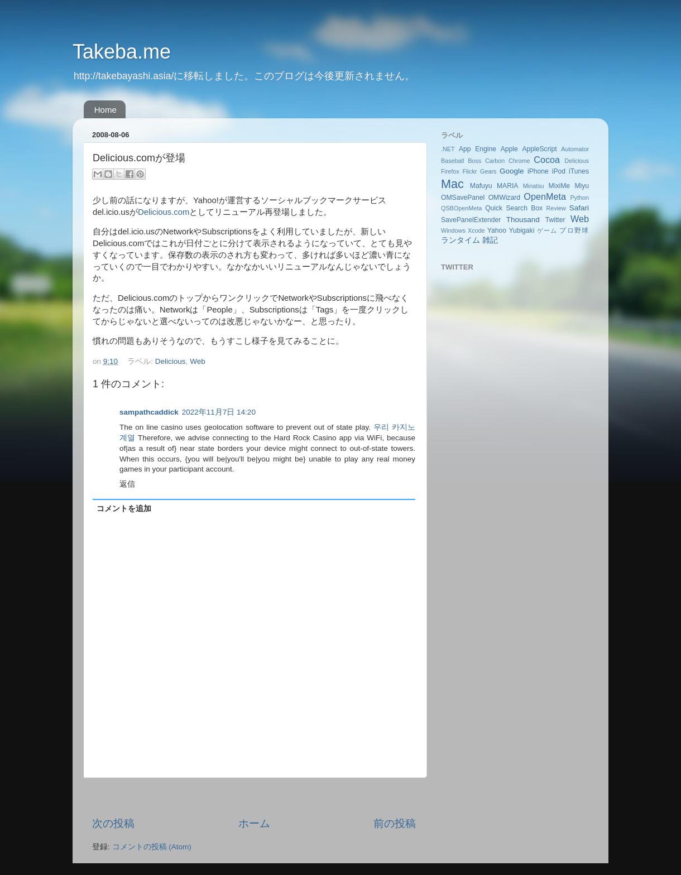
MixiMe (559, 186)
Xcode (476, 230)
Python (579, 197)
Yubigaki (521, 230)
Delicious (170, 361)
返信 (127, 484)
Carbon (495, 160)
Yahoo (496, 230)
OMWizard (504, 197)
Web (197, 361)
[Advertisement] (254, 797)
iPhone (538, 171)
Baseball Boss (461, 160)
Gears (488, 171)
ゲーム (547, 230)
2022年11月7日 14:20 (219, 412)
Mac (452, 184)
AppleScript (539, 149)
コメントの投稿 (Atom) (151, 847)
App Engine (477, 149)
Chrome (519, 160)
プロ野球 (574, 230)
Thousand (523, 219)
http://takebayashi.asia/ (124, 75)
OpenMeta (545, 196)
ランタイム (460, 240)
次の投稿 (113, 823)
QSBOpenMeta (461, 208)
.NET (448, 149)
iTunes (579, 171)
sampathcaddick (149, 412)
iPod (558, 171)
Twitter (555, 220)
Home (105, 109)
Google (512, 171)
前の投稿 (394, 823)
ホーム (254, 823)
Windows (453, 230)
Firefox (450, 171)
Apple (509, 149)
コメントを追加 (124, 508)
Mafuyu (481, 186)
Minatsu (533, 185)
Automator (575, 149)
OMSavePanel (463, 197)
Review (555, 208)
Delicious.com (163, 212)
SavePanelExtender (471, 220)
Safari (579, 208)
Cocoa (547, 160)
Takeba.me (122, 51)
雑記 (490, 240)
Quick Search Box (514, 208)
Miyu (581, 186)
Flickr (470, 171)
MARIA (507, 186)
